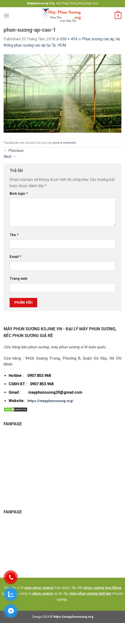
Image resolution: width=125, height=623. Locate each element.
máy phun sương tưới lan (90, 593)
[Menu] (6, 15)
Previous (14, 150)
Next (10, 156)
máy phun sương (38, 588)
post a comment (64, 142)
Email (15, 257)
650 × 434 (68, 39)
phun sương (42, 593)
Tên (14, 235)
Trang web (18, 279)
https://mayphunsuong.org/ (50, 401)
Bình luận (19, 194)
